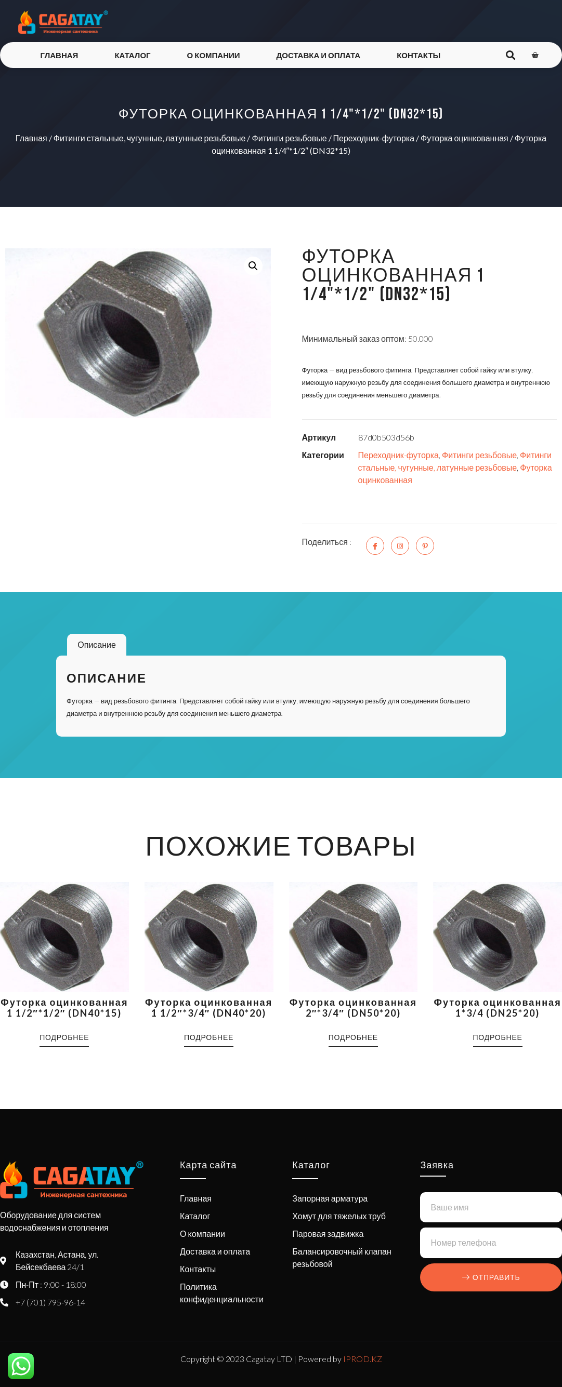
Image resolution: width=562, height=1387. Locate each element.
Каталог (132, 55)
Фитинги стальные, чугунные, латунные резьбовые (150, 138)
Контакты (418, 55)
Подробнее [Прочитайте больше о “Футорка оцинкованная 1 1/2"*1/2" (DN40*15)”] (64, 1037)
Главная (60, 55)
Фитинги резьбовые (289, 138)
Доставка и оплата (319, 55)
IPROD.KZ (362, 1359)
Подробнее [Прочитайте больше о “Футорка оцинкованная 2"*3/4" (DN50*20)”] (353, 1037)
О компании (213, 55)
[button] (253, 266)
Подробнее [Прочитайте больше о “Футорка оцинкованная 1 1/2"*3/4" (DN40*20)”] (208, 1037)
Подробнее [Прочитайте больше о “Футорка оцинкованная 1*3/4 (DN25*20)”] (497, 1037)
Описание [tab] (96, 644)
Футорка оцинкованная (464, 138)
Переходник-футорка (374, 138)
